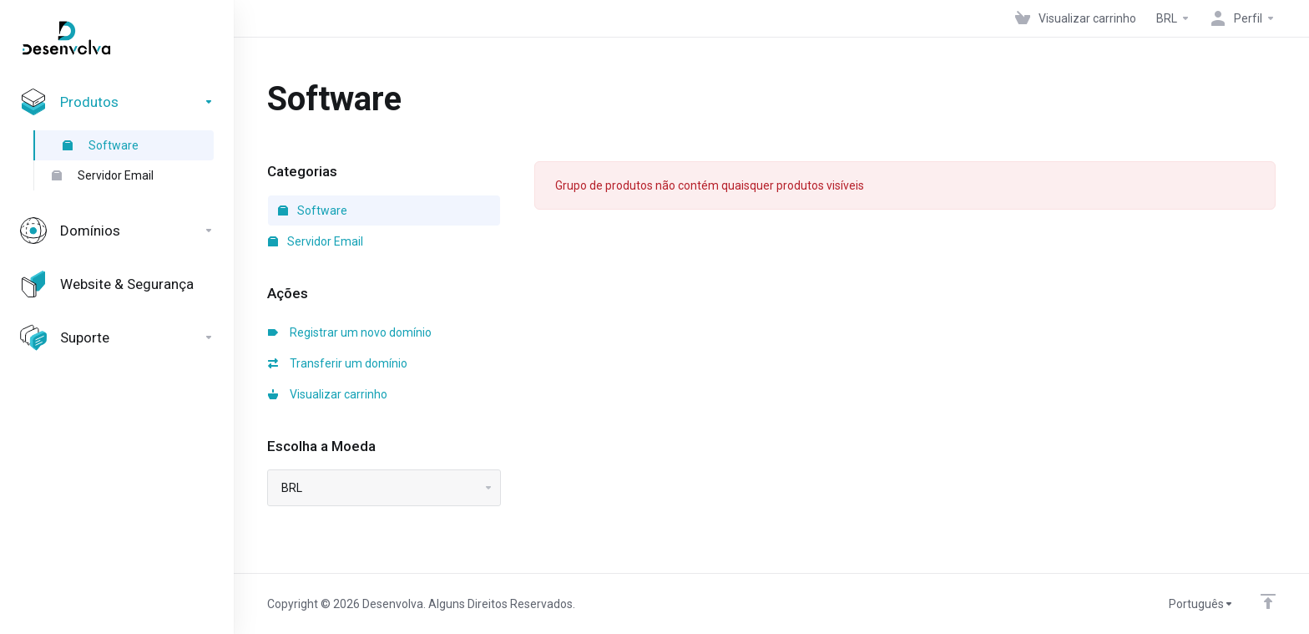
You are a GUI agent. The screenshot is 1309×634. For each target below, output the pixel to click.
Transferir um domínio (337, 363)
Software (101, 145)
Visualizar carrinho (327, 394)
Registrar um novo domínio (350, 332)
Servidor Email (103, 175)
